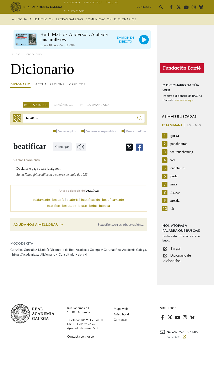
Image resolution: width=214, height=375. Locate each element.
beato (82, 205)
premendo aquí (183, 100)
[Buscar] (139, 119)
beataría (58, 199)
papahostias (178, 144)
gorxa (174, 136)
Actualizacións (49, 84)
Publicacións (74, 11)
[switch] (62, 224)
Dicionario (20, 84)
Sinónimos (63, 105)
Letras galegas (69, 19)
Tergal (175, 248)
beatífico (53, 205)
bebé (93, 205)
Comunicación (98, 19)
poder (174, 176)
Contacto (144, 6)
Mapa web (121, 308)
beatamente (41, 199)
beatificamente (113, 199)
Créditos (77, 84)
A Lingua (19, 19)
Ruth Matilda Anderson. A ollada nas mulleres (74, 37)
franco (175, 192)
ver (172, 160)
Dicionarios (125, 19)
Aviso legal (121, 314)
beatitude (69, 205)
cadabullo (177, 168)
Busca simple (35, 105)
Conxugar (62, 146)
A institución (42, 19)
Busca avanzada (95, 105)
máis (173, 184)
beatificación (90, 199)
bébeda (104, 205)
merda (175, 200)
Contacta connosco (80, 336)
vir (172, 209)
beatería (72, 199)
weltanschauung (181, 152)
